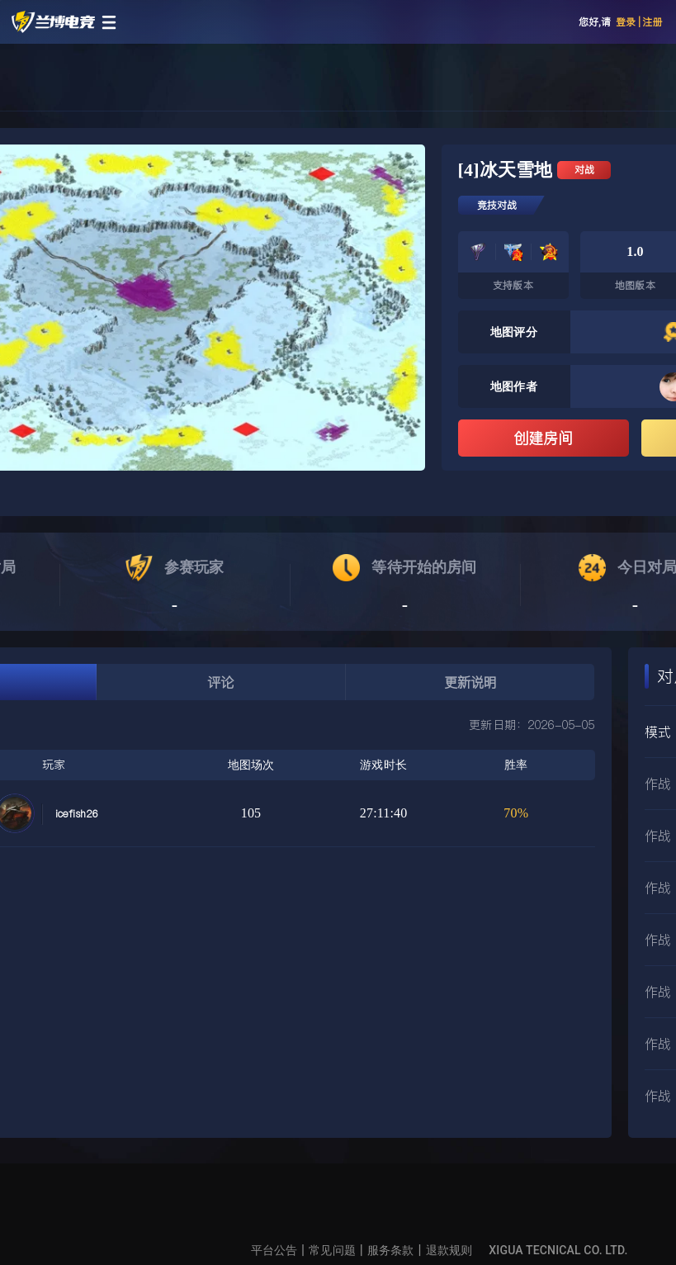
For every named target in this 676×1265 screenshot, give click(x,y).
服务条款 (390, 1250)
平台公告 (274, 1250)
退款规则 (449, 1250)
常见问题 (332, 1250)
